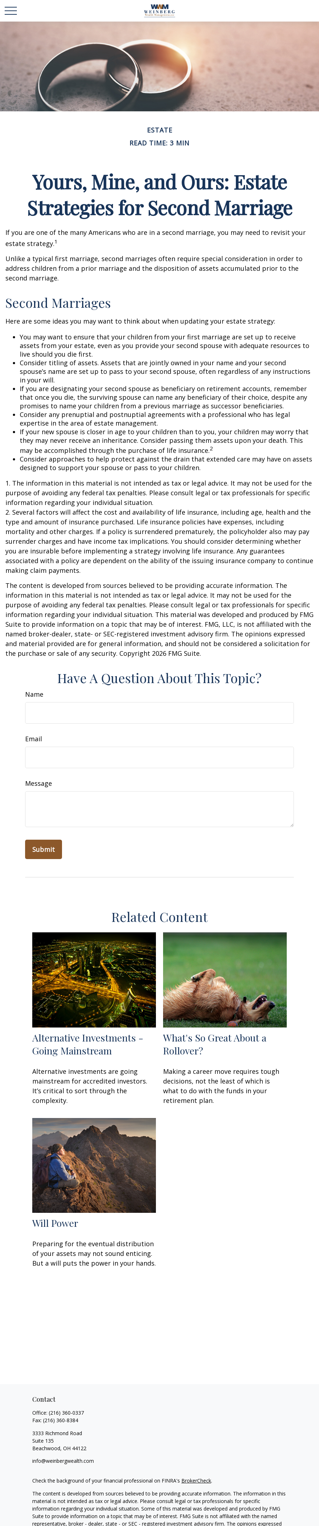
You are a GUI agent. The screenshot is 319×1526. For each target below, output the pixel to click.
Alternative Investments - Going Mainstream (87, 1044)
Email (33, 738)
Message (38, 783)
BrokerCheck (196, 1480)
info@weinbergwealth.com (63, 1460)
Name (34, 694)
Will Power (55, 1222)
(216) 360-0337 (66, 1412)
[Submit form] (43, 849)
